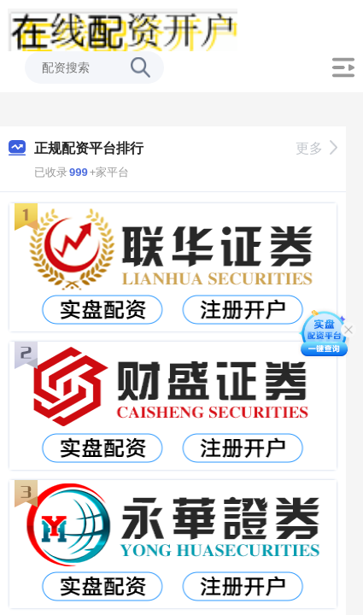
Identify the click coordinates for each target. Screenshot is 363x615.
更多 (316, 148)
